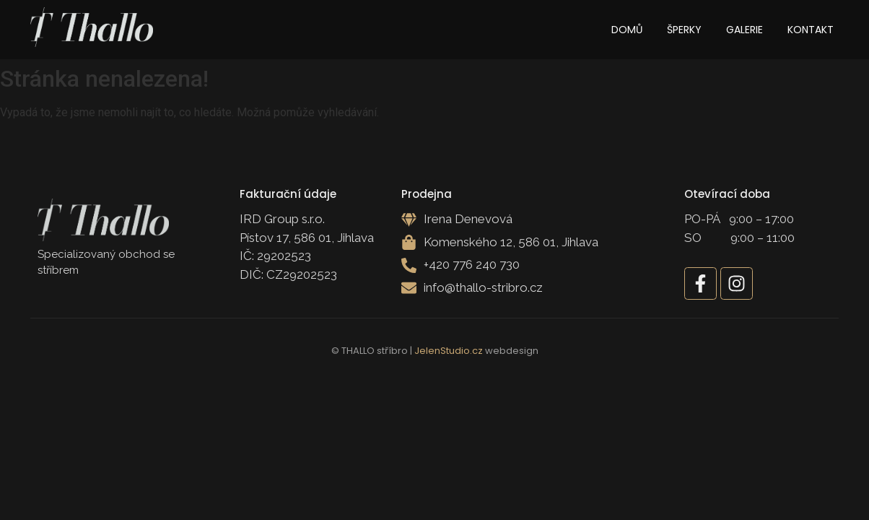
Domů (626, 29)
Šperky (684, 29)
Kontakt (810, 29)
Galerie (744, 29)
